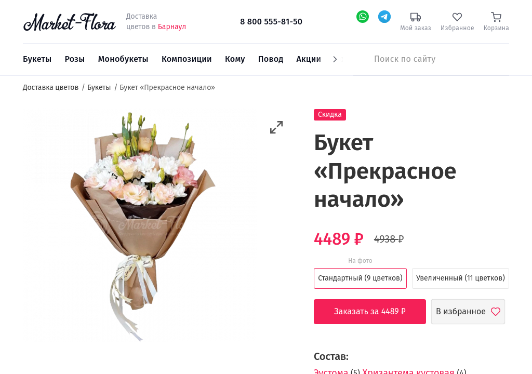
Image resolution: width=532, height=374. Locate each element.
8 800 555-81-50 (271, 21)
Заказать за (377, 311)
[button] (276, 127)
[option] (140, 227)
